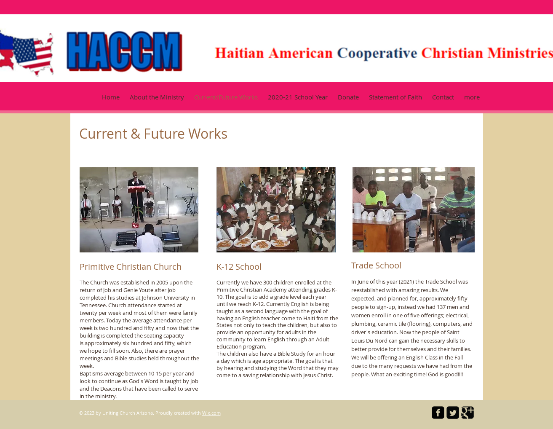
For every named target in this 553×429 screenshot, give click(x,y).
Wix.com (211, 413)
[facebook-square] (438, 412)
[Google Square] (467, 412)
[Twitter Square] (452, 412)
